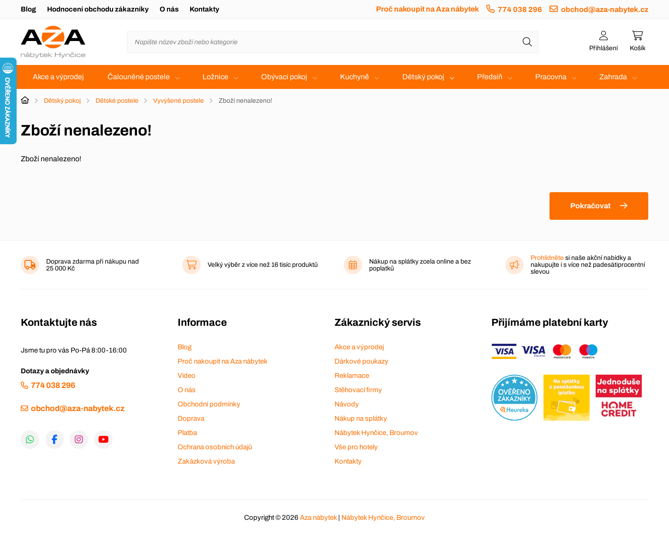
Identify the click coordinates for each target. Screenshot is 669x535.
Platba (187, 432)
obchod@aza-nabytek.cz (604, 9)
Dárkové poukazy (361, 361)
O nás (169, 9)
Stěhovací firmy (358, 390)
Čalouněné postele (139, 77)
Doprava (191, 418)
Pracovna (551, 77)
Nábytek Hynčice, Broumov (376, 432)
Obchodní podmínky (209, 404)
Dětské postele (117, 100)
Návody (346, 404)
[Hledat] (527, 42)
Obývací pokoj (284, 77)
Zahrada (613, 77)
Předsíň (489, 77)
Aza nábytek (318, 517)
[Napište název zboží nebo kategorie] (332, 42)
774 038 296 (520, 9)
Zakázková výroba (206, 461)
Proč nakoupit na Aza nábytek (427, 9)
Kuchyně (354, 77)
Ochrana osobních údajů (215, 447)
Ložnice (215, 77)
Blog (28, 9)
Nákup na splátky (360, 418)
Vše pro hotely (356, 447)
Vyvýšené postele (178, 100)
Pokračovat (590, 206)
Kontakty (204, 9)
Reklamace (351, 375)
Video (187, 375)
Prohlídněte (547, 257)
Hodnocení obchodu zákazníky (98, 9)
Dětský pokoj (423, 77)
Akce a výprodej (58, 77)
